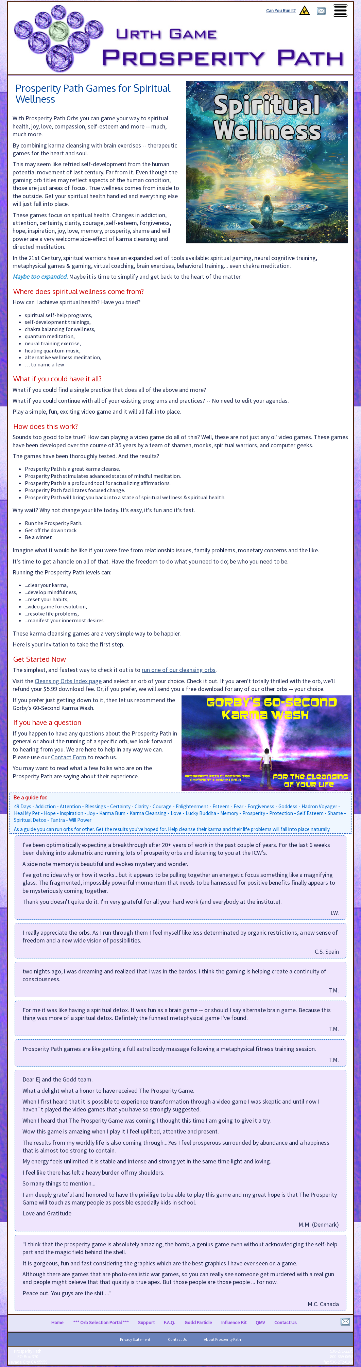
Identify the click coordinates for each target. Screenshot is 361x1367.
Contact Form (68, 757)
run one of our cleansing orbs (179, 670)
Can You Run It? (281, 11)
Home (57, 1322)
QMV (260, 1322)
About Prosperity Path (222, 1339)
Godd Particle (198, 1322)
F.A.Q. (169, 1322)
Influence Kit (233, 1322)
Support (146, 1322)
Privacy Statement (135, 1339)
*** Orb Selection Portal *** (101, 1322)
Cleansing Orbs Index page (68, 681)
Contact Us (285, 1322)
